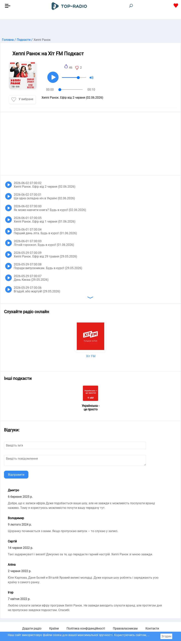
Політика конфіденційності (85, 628)
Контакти (152, 628)
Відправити (16, 474)
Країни (54, 628)
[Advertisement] (90, 28)
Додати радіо (31, 628)
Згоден (166, 636)
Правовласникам (125, 628)
